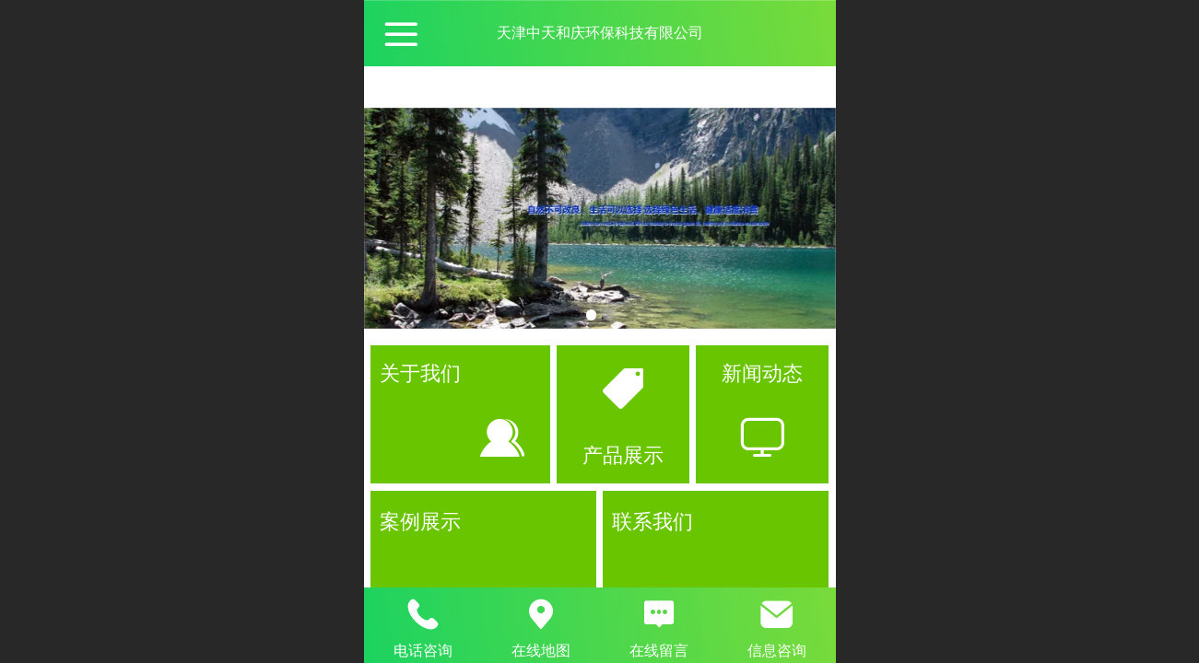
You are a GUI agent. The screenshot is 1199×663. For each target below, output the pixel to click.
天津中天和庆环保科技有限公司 (600, 33)
